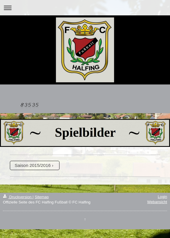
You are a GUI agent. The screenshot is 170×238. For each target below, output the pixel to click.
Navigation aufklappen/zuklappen (85, 7)
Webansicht (157, 202)
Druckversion (17, 197)
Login (162, 196)
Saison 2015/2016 (32, 165)
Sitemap (41, 197)
